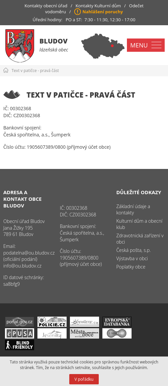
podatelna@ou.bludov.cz (29, 253)
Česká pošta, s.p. (133, 250)
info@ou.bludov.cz (22, 266)
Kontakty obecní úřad (46, 6)
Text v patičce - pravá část (35, 70)
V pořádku (84, 379)
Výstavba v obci (132, 258)
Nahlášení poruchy (103, 12)
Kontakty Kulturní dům (98, 6)
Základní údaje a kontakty (133, 209)
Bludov (53, 41)
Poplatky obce (130, 267)
